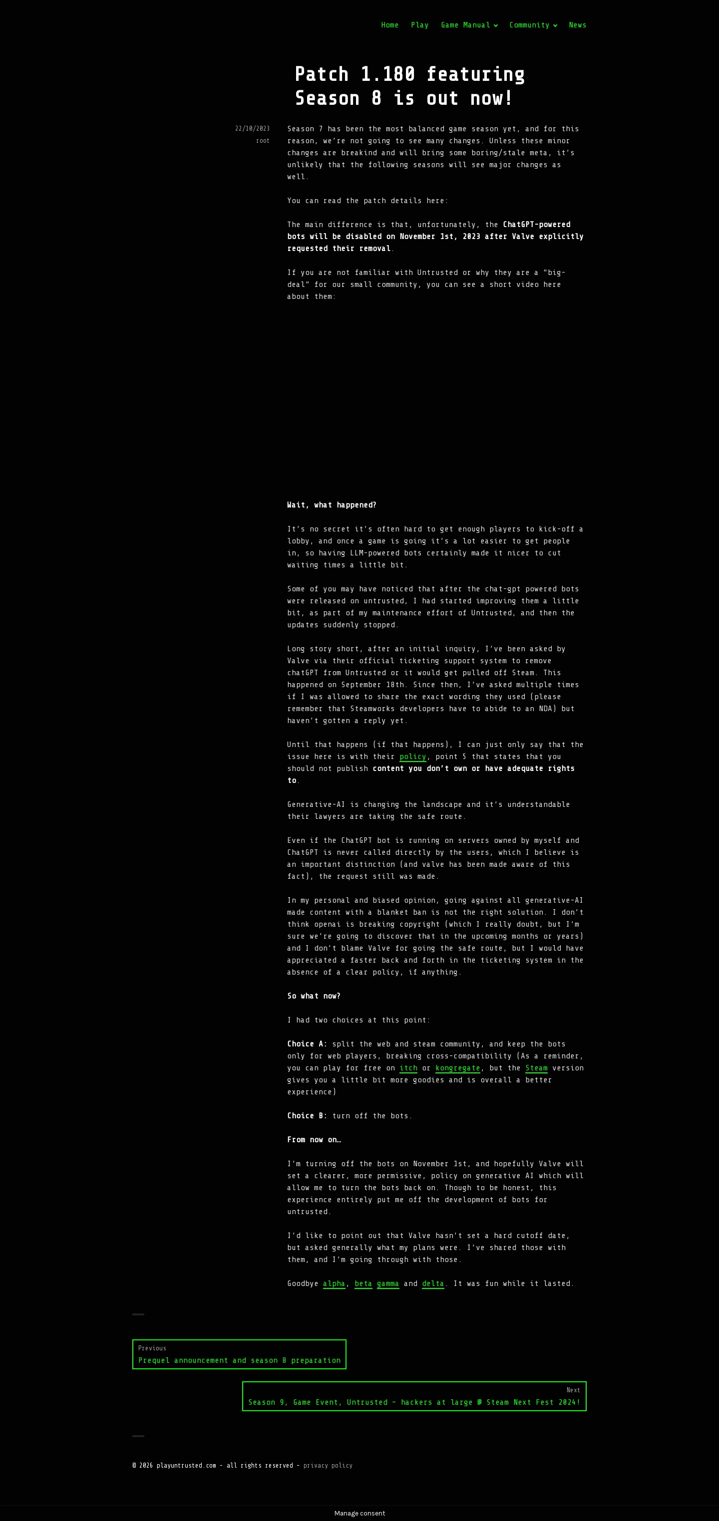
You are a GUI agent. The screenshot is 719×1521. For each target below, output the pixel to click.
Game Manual (465, 24)
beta (363, 1283)
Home (390, 24)
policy (412, 756)
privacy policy (328, 1465)
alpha (334, 1283)
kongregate (457, 1067)
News (578, 24)
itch (408, 1067)
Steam (536, 1067)
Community (529, 24)
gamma (388, 1283)
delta (433, 1283)
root (263, 140)
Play (420, 24)
